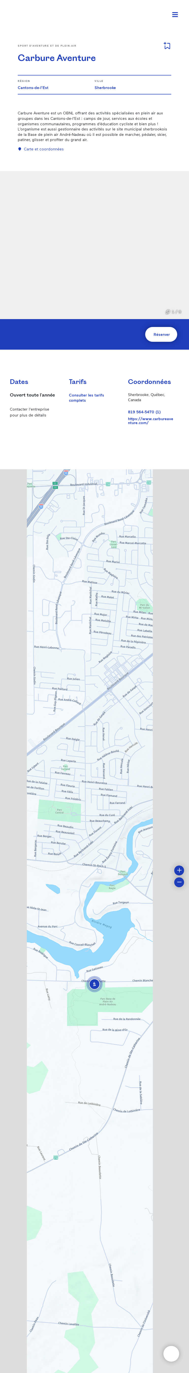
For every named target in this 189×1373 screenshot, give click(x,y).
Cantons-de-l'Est (33, 87)
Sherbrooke (105, 87)
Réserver (162, 334)
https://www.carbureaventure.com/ (150, 421)
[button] (94, 984)
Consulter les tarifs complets (86, 398)
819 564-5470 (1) (144, 411)
